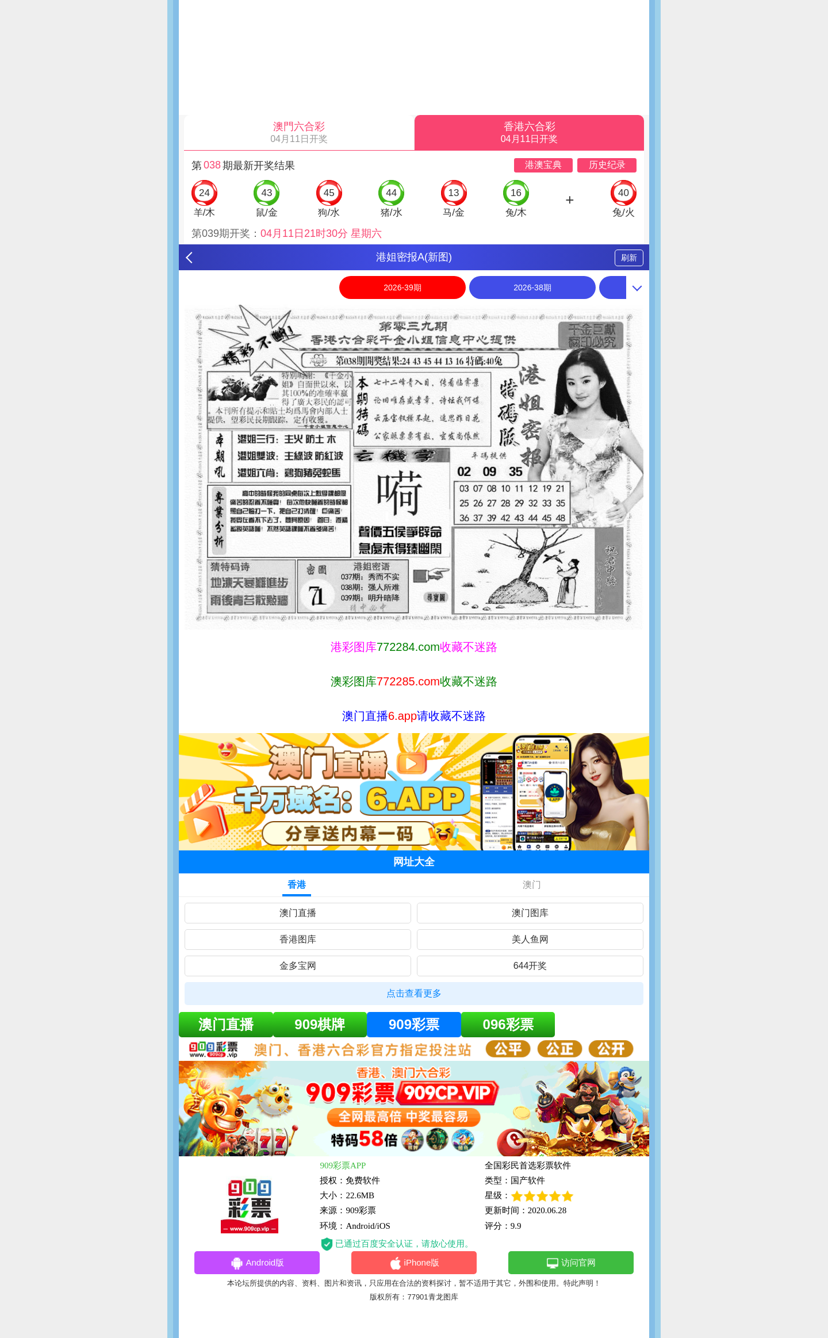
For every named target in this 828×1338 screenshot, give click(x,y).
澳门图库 (530, 913)
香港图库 (297, 939)
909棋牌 (319, 1024)
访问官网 (571, 1263)
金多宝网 (297, 966)
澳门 (532, 885)
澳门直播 (297, 913)
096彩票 (508, 1024)
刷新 (629, 257)
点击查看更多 (414, 993)
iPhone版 (414, 1263)
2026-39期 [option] (402, 287)
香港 (297, 885)
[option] (414, 467)
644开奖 (530, 966)
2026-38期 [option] (532, 287)
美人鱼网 (530, 939)
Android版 (257, 1263)
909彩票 (414, 1024)
